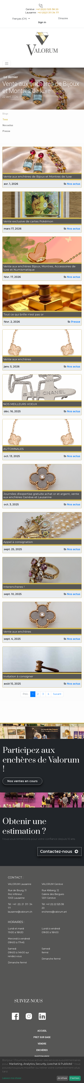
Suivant (57, 694)
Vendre (42, 1043)
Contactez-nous (59, 851)
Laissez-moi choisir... (12, 1078)
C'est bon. (75, 1078)
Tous (5, 119)
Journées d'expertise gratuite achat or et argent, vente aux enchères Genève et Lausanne (41, 495)
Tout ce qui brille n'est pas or (23, 314)
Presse (75, 321)
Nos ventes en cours (22, 781)
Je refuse (62, 1078)
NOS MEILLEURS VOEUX (20, 404)
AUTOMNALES (13, 448)
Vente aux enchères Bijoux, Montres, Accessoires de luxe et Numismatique (39, 268)
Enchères (42, 1050)
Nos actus (73, 183)
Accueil (42, 1031)
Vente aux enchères (17, 359)
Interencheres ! (13, 586)
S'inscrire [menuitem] (63, 18)
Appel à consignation (18, 542)
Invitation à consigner (18, 676)
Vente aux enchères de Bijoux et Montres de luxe (37, 176)
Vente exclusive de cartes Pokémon (28, 221)
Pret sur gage (42, 1037)
